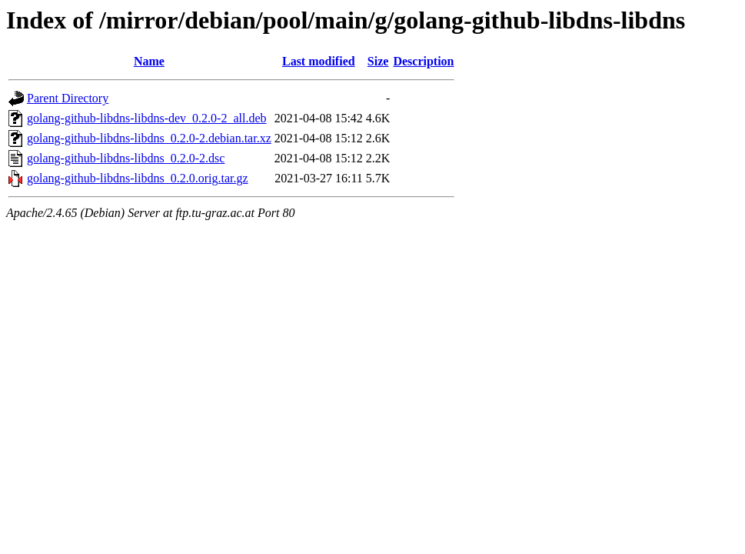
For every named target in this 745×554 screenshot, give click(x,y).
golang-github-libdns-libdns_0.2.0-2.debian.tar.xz (149, 138)
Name (149, 61)
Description (423, 61)
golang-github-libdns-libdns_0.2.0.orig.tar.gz (137, 178)
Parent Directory (67, 98)
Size (378, 61)
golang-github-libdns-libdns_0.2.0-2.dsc (125, 158)
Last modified (318, 61)
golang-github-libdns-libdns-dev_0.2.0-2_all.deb (147, 118)
